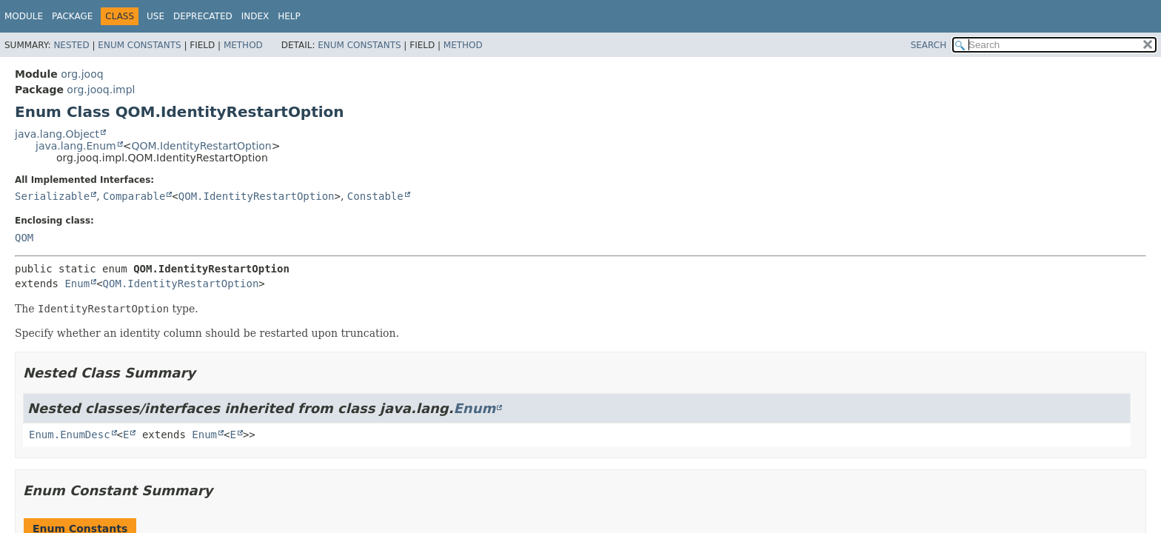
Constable (375, 196)
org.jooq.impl (101, 89)
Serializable (52, 196)
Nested (71, 45)
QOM (24, 238)
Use (155, 16)
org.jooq (82, 74)
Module (23, 16)
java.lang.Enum (76, 146)
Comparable (134, 196)
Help (289, 16)
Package (72, 16)
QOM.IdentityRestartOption (201, 146)
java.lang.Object (57, 134)
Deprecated (202, 16)
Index (255, 16)
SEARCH (929, 45)
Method (243, 45)
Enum (77, 283)
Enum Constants (139, 45)
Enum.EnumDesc (69, 434)
